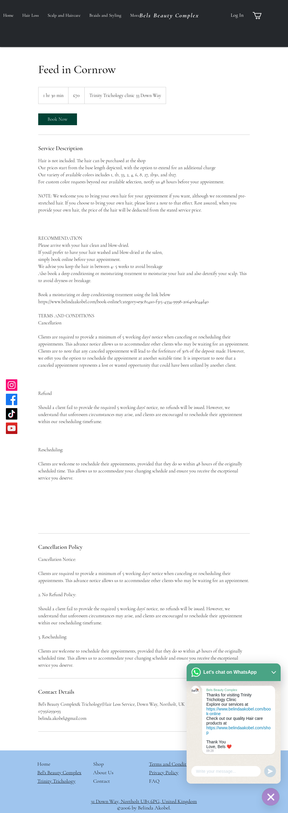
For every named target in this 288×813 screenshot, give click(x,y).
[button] (261, 15)
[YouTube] (11, 428)
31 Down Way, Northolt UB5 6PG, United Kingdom (144, 801)
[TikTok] (11, 414)
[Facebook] (11, 399)
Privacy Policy (163, 772)
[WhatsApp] (270, 797)
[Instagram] (11, 385)
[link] (57, 119)
